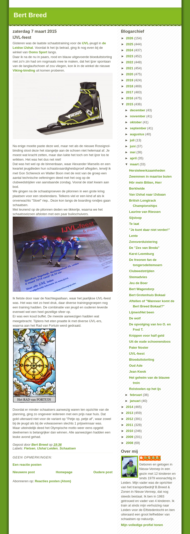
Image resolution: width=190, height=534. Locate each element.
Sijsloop (135, 218)
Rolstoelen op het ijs (145, 389)
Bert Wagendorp (141, 289)
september (138, 128)
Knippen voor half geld (146, 335)
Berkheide (137, 188)
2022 (130, 62)
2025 (130, 44)
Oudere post (103, 472)
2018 (130, 86)
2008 (130, 443)
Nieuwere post (24, 472)
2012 (130, 419)
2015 (130, 104)
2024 (130, 50)
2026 (130, 38)
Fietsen (29, 448)
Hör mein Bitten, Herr (145, 182)
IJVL (85, 43)
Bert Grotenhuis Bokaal (147, 295)
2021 (130, 68)
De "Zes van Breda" (144, 248)
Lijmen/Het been (141, 312)
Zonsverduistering (143, 242)
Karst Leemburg (141, 254)
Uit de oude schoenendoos (150, 341)
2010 (130, 431)
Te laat (134, 224)
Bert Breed (30, 15)
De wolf (135, 318)
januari (135, 401)
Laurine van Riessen (145, 212)
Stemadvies (138, 277)
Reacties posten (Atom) (53, 481)
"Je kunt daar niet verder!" (149, 230)
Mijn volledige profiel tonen (142, 525)
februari (136, 395)
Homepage (64, 472)
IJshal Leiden (47, 448)
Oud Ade (136, 365)
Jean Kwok (137, 371)
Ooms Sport (38, 52)
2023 (130, 56)
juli (132, 140)
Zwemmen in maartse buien (150, 176)
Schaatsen (67, 448)
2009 (130, 437)
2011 (130, 425)
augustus (137, 134)
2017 (130, 92)
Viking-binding (24, 70)
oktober (136, 122)
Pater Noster (138, 347)
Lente (133, 236)
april (134, 158)
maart (135, 164)
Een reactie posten (27, 464)
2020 (130, 74)
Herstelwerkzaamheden (147, 170)
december (138, 110)
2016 (130, 98)
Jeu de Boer (138, 283)
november (138, 116)
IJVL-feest (137, 353)
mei (133, 152)
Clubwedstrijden (141, 271)
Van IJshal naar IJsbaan (147, 194)
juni (133, 146)
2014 (130, 407)
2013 (130, 413)
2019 (130, 80)
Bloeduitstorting (141, 359)
